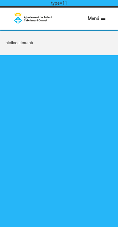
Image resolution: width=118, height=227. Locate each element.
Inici (8, 43)
